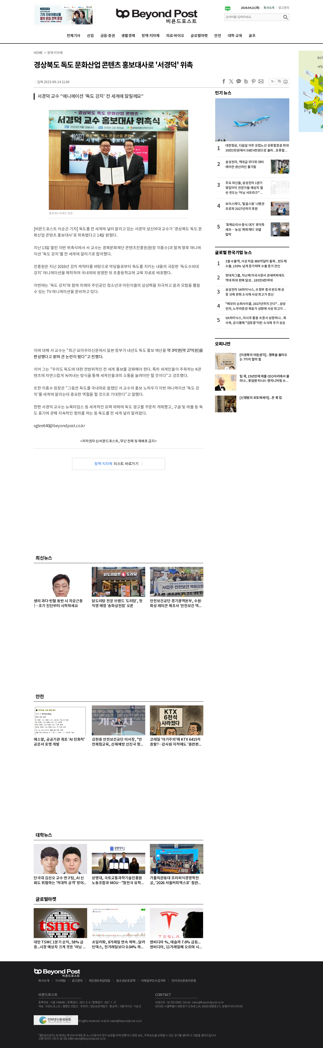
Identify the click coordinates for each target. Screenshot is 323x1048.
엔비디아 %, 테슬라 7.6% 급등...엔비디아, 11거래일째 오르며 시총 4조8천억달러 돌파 (176, 945)
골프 (252, 36)
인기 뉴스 (223, 93)
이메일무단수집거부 (153, 981)
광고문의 (283, 8)
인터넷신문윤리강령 (183, 981)
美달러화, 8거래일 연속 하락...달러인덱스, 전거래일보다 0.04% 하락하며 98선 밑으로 (118, 945)
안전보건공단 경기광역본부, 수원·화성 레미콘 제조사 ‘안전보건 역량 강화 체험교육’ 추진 (176, 603)
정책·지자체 (151, 36)
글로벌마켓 (199, 36)
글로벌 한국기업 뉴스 (233, 252)
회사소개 (269, 8)
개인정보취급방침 (99, 981)
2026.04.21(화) (250, 8)
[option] (65, 15)
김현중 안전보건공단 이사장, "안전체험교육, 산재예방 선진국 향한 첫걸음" (118, 742)
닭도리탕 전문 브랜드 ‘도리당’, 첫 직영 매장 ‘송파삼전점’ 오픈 (117, 603)
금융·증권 (107, 36)
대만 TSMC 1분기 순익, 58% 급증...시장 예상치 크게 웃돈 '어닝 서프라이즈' (60, 945)
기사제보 (60, 981)
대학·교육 (235, 36)
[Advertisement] (118, 317)
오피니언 (223, 344)
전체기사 (73, 36)
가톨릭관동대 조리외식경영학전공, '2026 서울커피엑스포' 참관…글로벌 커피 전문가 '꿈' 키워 (175, 881)
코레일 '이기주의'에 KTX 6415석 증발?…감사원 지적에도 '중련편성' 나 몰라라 (176, 742)
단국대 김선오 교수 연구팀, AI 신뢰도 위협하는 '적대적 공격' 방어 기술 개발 (59, 881)
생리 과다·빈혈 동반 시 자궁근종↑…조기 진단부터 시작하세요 (58, 603)
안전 (217, 36)
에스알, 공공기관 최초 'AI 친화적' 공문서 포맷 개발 (59, 742)
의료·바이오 (175, 36)
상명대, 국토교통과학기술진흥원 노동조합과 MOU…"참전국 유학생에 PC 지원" (118, 881)
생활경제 (128, 36)
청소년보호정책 (125, 981)
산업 (90, 36)
